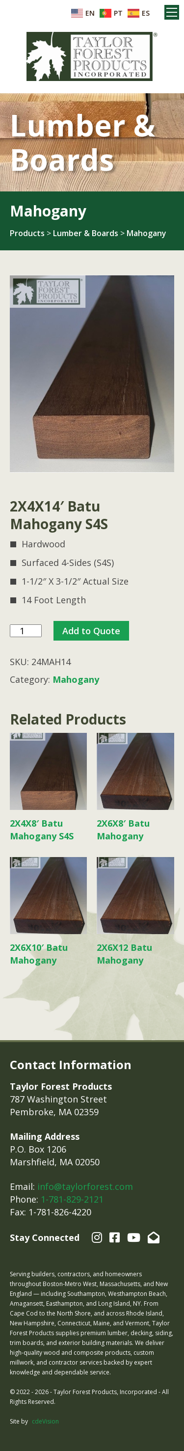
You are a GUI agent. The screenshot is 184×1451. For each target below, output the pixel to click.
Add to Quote (91, 631)
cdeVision (45, 1421)
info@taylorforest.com (85, 1186)
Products (27, 233)
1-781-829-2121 (72, 1199)
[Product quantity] (26, 631)
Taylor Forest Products (92, 56)
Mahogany (146, 233)
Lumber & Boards (85, 233)
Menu (171, 12)
